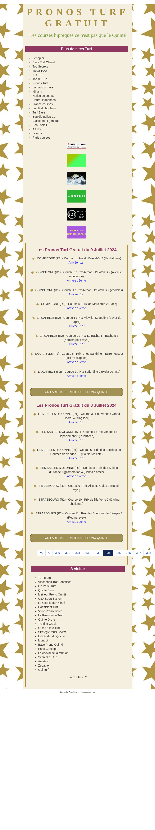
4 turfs (37, 129)
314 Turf (38, 74)
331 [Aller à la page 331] (77, 553)
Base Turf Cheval (44, 62)
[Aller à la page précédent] (49, 553)
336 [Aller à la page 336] (128, 553)
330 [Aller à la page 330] (67, 553)
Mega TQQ (40, 70)
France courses (43, 104)
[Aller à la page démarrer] (41, 553)
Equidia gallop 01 (44, 116)
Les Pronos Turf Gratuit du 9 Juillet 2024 (76, 249)
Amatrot (43, 661)
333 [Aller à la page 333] (98, 553)
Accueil (63, 692)
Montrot (43, 640)
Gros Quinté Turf (49, 628)
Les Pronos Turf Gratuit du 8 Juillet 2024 (76, 405)
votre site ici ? (78, 677)
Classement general (46, 120)
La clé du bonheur (44, 108)
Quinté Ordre (46, 619)
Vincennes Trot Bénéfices (55, 582)
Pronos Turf (40, 83)
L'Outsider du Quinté (51, 636)
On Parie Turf (47, 586)
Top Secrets (40, 66)
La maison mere (43, 87)
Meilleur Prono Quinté (52, 594)
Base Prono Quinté (50, 644)
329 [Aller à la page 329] (57, 553)
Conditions (73, 692)
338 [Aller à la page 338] (148, 553)
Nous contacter (88, 692)
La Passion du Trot (50, 615)
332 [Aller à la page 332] (88, 553)
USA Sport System (50, 598)
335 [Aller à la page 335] (118, 553)
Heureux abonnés (44, 100)
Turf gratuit (45, 577)
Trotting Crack (47, 623)
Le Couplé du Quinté (51, 602)
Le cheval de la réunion (53, 653)
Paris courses (41, 137)
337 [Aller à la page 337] (138, 553)
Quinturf (43, 669)
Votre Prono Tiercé (50, 611)
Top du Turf (40, 79)
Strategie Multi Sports (52, 632)
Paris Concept (47, 648)
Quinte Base (46, 590)
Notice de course (44, 95)
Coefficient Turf (48, 607)
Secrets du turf (47, 657)
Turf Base (39, 112)
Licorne (37, 133)
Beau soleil (40, 125)
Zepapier (38, 58)
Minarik (37, 91)
